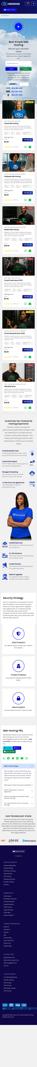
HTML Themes (8, 907)
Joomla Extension (9, 901)
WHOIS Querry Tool (9, 957)
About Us (6, 927)
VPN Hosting (7, 991)
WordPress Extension (10, 899)
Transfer (25, 69)
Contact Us (18, 856)
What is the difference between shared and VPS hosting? (16, 797)
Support (6, 932)
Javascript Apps (8, 910)
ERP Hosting (7, 985)
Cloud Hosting (8, 873)
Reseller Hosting (9, 882)
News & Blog (7, 946)
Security (6, 884)
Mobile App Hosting (9, 988)
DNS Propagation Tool (10, 963)
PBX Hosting (7, 982)
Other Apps (7, 912)
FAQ (5, 935)
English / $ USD (9, 10)
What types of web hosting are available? (17, 785)
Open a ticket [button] (9, 751)
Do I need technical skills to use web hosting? (16, 804)
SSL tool (6, 965)
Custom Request (9, 915)
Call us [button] (17, 748)
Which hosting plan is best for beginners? (14, 791)
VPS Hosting (7, 876)
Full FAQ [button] (7, 748)
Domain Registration (10, 865)
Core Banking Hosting (10, 977)
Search (11, 69)
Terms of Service (9, 940)
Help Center (7, 943)
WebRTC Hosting (9, 980)
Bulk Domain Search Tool (11, 960)
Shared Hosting (8, 868)
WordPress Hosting (9, 871)
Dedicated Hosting (9, 879)
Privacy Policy (8, 937)
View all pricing (26, 98)
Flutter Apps (7, 896)
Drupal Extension (9, 904)
